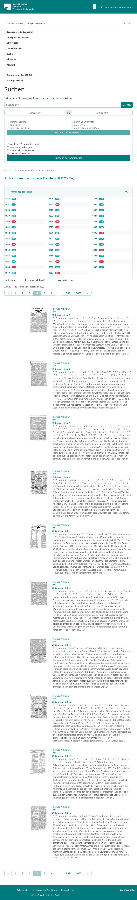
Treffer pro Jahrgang (20, 191)
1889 (95, 227)
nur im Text (79, 125)
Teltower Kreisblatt (19, 153)
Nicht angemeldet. (127, 890)
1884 (95, 198)
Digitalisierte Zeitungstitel (20, 32)
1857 (7, 204)
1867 (7, 261)
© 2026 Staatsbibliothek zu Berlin (45, 895)
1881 (51, 261)
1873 (51, 215)
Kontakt (11, 64)
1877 (51, 238)
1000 (78, 293)
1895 (95, 261)
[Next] (87, 293)
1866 (7, 255)
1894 (95, 255)
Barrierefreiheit (67, 890)
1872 (51, 210)
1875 (51, 227)
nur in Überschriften (84, 121)
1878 (51, 244)
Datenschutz (22, 890)
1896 (95, 267)
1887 (95, 215)
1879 (51, 250)
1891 (95, 238)
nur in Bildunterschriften (86, 128)
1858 (7, 210)
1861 (7, 227)
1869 (7, 272)
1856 (7, 198)
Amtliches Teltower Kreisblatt (24, 144)
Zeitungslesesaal (15, 80)
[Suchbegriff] (62, 105)
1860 (7, 221)
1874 (51, 221)
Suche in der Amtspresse (68, 158)
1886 (95, 210)
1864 (7, 244)
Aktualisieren (65, 280)
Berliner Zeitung (18, 121)
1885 (95, 204)
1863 (7, 238)
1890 (95, 232)
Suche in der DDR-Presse (68, 132)
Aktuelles (11, 59)
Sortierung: (9, 280)
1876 (51, 232)
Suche (20, 23)
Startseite (11, 23)
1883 (51, 272)
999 (68, 293)
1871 (51, 204)
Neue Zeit (15, 125)
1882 (51, 267)
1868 (7, 267)
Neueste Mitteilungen (21, 147)
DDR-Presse (12, 42)
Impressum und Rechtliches (45, 890)
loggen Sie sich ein (16, 170)
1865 (7, 250)
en (129, 23)
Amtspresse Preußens (18, 37)
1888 (95, 221)
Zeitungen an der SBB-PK (19, 75)
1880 (51, 255)
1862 (7, 232)
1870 (51, 198)
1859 (7, 215)
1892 (95, 244)
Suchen (127, 104)
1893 (95, 250)
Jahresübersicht (14, 48)
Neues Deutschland (20, 128)
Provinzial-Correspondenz (23, 150)
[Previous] (8, 293)
